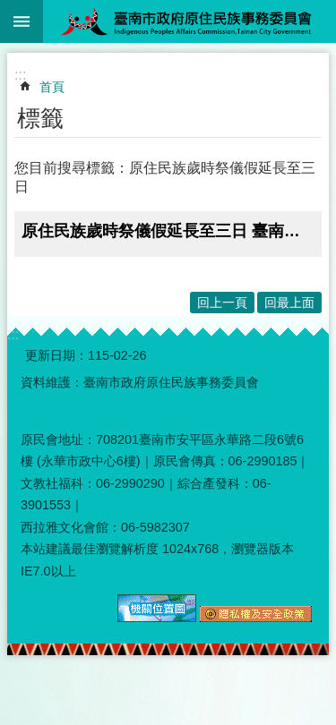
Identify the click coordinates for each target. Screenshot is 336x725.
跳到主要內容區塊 (9, 9)
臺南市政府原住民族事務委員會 (189, 21)
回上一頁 (222, 302)
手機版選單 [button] (21, 21)
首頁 (52, 87)
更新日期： (56, 355)
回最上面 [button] (289, 302)
